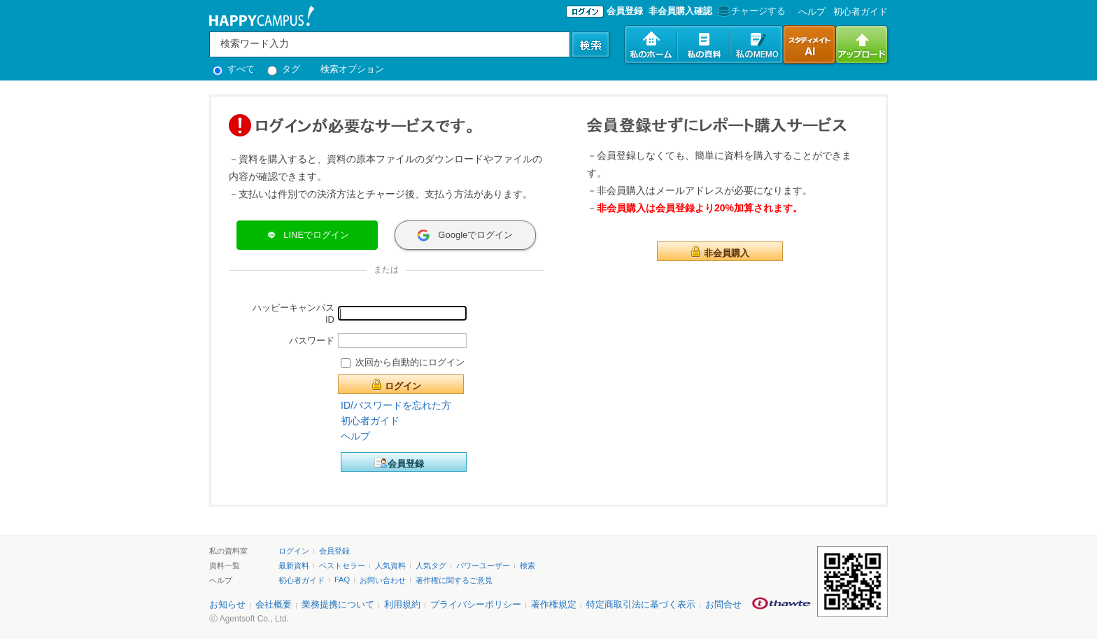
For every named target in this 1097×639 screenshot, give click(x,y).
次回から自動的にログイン (410, 362)
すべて (234, 69)
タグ (283, 69)
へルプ (812, 11)
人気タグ (431, 565)
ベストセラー (342, 565)
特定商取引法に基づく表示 (640, 604)
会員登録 (625, 11)
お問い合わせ (383, 580)
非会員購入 (726, 253)
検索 (527, 565)
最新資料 (293, 565)
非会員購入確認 (680, 11)
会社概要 (273, 604)
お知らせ (227, 604)
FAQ (342, 579)
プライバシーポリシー (475, 604)
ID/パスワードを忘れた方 (396, 405)
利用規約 (402, 604)
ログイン (403, 386)
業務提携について (338, 604)
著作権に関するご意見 (454, 580)
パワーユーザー (483, 565)
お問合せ (723, 604)
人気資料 (390, 565)
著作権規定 (553, 604)
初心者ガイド (860, 11)
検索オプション (352, 69)
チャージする (750, 11)
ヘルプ (355, 436)
